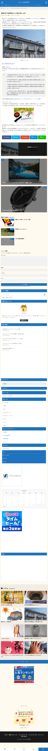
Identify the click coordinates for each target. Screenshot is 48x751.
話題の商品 (6, 445)
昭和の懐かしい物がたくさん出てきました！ (33, 638)
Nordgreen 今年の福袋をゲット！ (9, 348)
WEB (3, 297)
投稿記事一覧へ (23, 320)
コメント (3, 255)
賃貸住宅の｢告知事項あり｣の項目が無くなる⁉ (19, 8)
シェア (14, 749)
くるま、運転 (6, 402)
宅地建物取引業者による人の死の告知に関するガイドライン (24, 98)
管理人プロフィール (8, 5)
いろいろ (5, 441)
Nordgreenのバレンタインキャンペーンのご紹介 (11, 329)
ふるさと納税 (6, 392)
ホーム (5, 749)
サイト (2, 278)
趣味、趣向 (6, 399)
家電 (4, 425)
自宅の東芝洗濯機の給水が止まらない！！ (33, 604)
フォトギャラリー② (25, 5)
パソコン (5, 422)
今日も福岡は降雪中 (19, 238)
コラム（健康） (6, 455)
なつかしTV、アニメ (7, 412)
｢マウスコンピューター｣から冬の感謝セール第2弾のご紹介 (13, 333)
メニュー (24, 749)
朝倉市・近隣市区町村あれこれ (9, 428)
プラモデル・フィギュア (8, 415)
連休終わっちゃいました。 (21, 229)
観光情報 (5, 432)
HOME (2, 5)
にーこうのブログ (24, 2)
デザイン (7, 297)
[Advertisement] (24, 363)
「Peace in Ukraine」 (5, 638)
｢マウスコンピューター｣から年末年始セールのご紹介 (12, 343)
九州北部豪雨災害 (7, 435)
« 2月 (4, 506)
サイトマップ (32, 5)
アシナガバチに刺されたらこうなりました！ (33, 655)
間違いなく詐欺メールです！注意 (22, 219)
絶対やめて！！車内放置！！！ (7, 621)
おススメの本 (6, 448)
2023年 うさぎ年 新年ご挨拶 (6, 604)
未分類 (5, 461)
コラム (8, 8)
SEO (10, 297)
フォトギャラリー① (16, 5)
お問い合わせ (38, 5)
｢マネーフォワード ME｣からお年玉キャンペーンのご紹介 (13, 338)
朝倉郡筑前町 (6, 438)
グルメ (5, 418)
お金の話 (5, 458)
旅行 (4, 409)
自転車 (5, 405)
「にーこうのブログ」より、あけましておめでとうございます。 (12, 656)
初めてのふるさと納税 (8, 395)
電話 (33, 749)
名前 (2, 267)
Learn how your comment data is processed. (23, 286)
